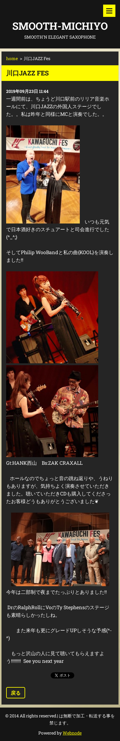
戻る (16, 692)
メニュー (109, 11)
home (12, 58)
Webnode (72, 733)
